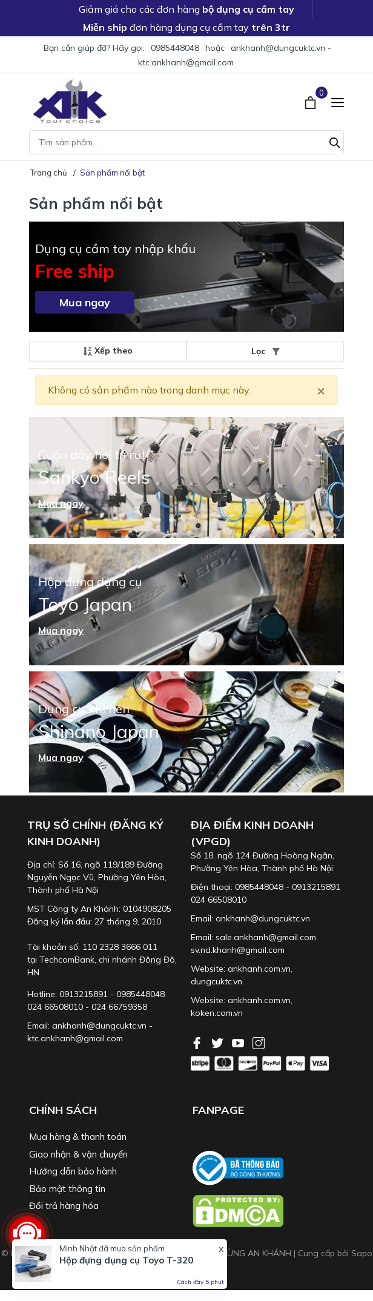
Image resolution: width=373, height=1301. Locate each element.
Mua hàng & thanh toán (78, 1136)
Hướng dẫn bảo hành (73, 1171)
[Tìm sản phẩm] (186, 142)
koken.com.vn (217, 1012)
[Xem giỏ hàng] (311, 101)
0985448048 (175, 47)
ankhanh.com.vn (259, 968)
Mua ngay (84, 302)
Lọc (265, 351)
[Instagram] (259, 1042)
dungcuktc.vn (216, 981)
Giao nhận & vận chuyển (78, 1154)
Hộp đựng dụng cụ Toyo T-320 (126, 1260)
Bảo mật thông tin (67, 1188)
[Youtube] (239, 1042)
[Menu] (337, 101)
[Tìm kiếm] (335, 141)
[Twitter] (218, 1042)
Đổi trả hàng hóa (64, 1205)
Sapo (361, 1253)
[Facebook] (198, 1042)
